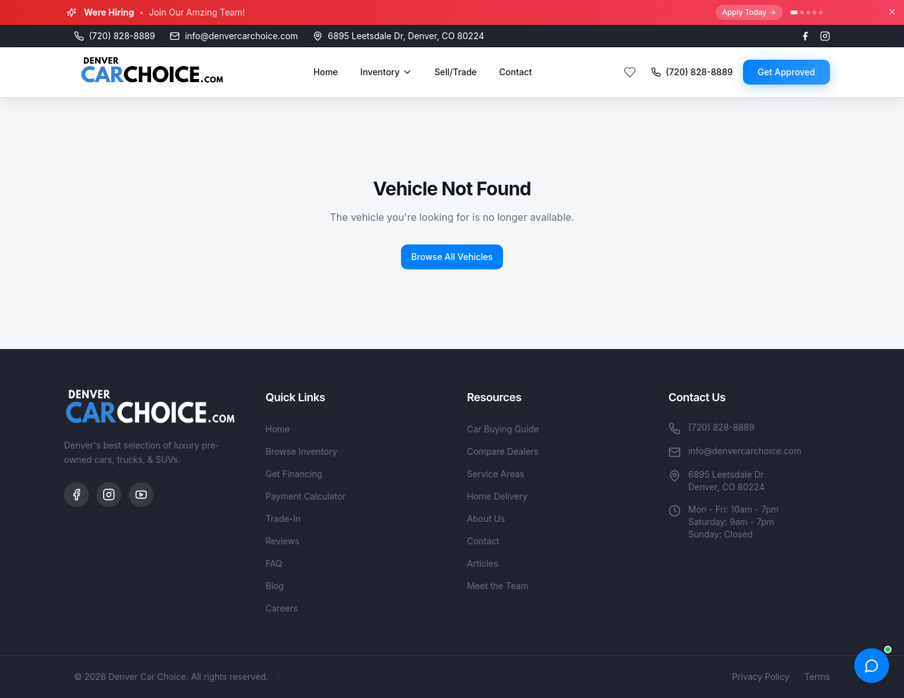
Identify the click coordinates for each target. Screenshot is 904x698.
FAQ (273, 563)
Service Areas (495, 473)
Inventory (386, 72)
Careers (281, 608)
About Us (486, 518)
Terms (817, 676)
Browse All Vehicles (451, 256)
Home (325, 72)
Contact (515, 72)
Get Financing (293, 473)
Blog (274, 585)
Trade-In (283, 518)
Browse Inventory (301, 451)
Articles (482, 563)
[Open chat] (871, 665)
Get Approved (786, 72)
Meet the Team (497, 585)
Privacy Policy (761, 676)
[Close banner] (892, 12)
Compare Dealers (502, 451)
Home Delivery (497, 496)
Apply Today (749, 12)
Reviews (282, 541)
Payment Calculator (305, 496)
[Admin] (277, 677)
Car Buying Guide (503, 429)
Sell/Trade (456, 72)
